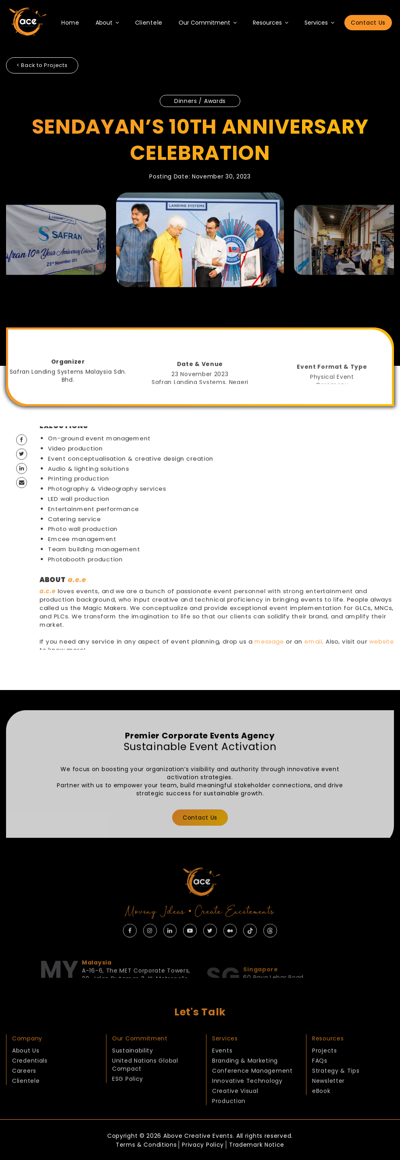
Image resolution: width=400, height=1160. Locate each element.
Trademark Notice (260, 1143)
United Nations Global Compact (145, 1080)
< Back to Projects (44, 65)
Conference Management (252, 1086)
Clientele (148, 23)
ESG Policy (127, 1095)
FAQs (319, 1076)
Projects (324, 1066)
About (107, 23)
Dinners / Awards (200, 100)
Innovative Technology (247, 1097)
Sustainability (132, 1066)
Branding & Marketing (245, 1076)
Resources (270, 23)
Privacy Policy (203, 1143)
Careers (24, 1086)
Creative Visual (235, 1107)
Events (222, 1066)
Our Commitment (208, 23)
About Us (26, 1066)
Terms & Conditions (143, 1143)
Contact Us (368, 23)
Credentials (30, 1076)
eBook (321, 1107)
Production (229, 1117)
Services (319, 23)
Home (70, 23)
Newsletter (328, 1097)
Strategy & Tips (336, 1086)
